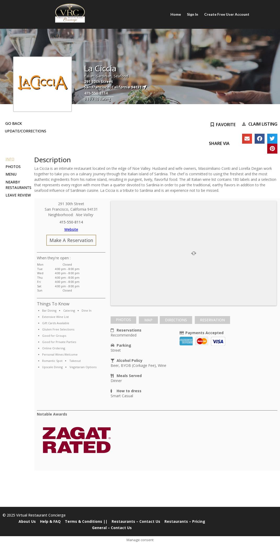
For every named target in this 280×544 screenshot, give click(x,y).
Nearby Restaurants (18, 185)
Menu (10, 174)
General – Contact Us (112, 527)
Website (71, 229)
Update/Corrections (25, 130)
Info (9, 158)
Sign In (192, 14)
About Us (27, 521)
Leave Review (18, 195)
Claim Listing (262, 124)
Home (176, 14)
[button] (247, 139)
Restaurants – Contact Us (136, 521)
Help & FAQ (50, 521)
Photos (13, 166)
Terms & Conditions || (86, 521)
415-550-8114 (96, 93)
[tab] (123, 320)
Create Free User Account (226, 14)
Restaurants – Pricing (184, 521)
